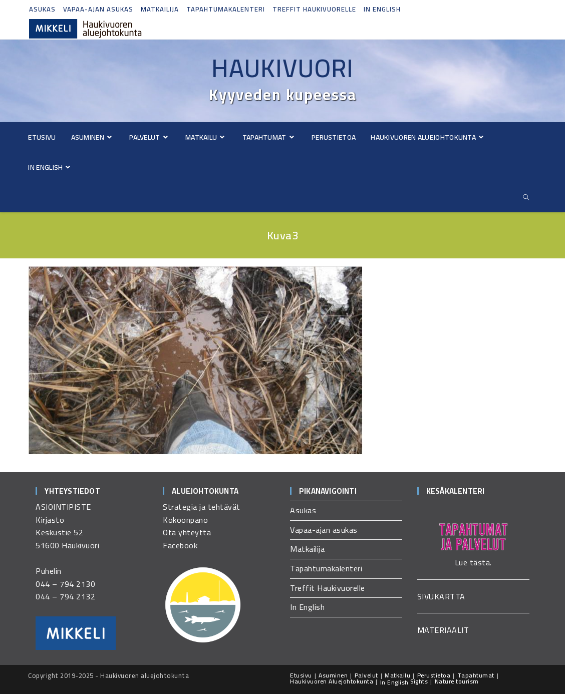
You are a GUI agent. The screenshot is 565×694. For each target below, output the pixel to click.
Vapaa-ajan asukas (98, 9)
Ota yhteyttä (187, 532)
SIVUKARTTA (441, 596)
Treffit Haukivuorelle (314, 9)
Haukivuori (282, 68)
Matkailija (160, 9)
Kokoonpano (185, 519)
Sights (419, 681)
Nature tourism (457, 681)
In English (382, 9)
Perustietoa (434, 675)
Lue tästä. (473, 562)
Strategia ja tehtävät (201, 506)
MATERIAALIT (443, 629)
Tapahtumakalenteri (225, 9)
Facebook (180, 545)
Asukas (42, 9)
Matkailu (397, 675)
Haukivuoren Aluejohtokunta (331, 681)
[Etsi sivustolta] (526, 197)
